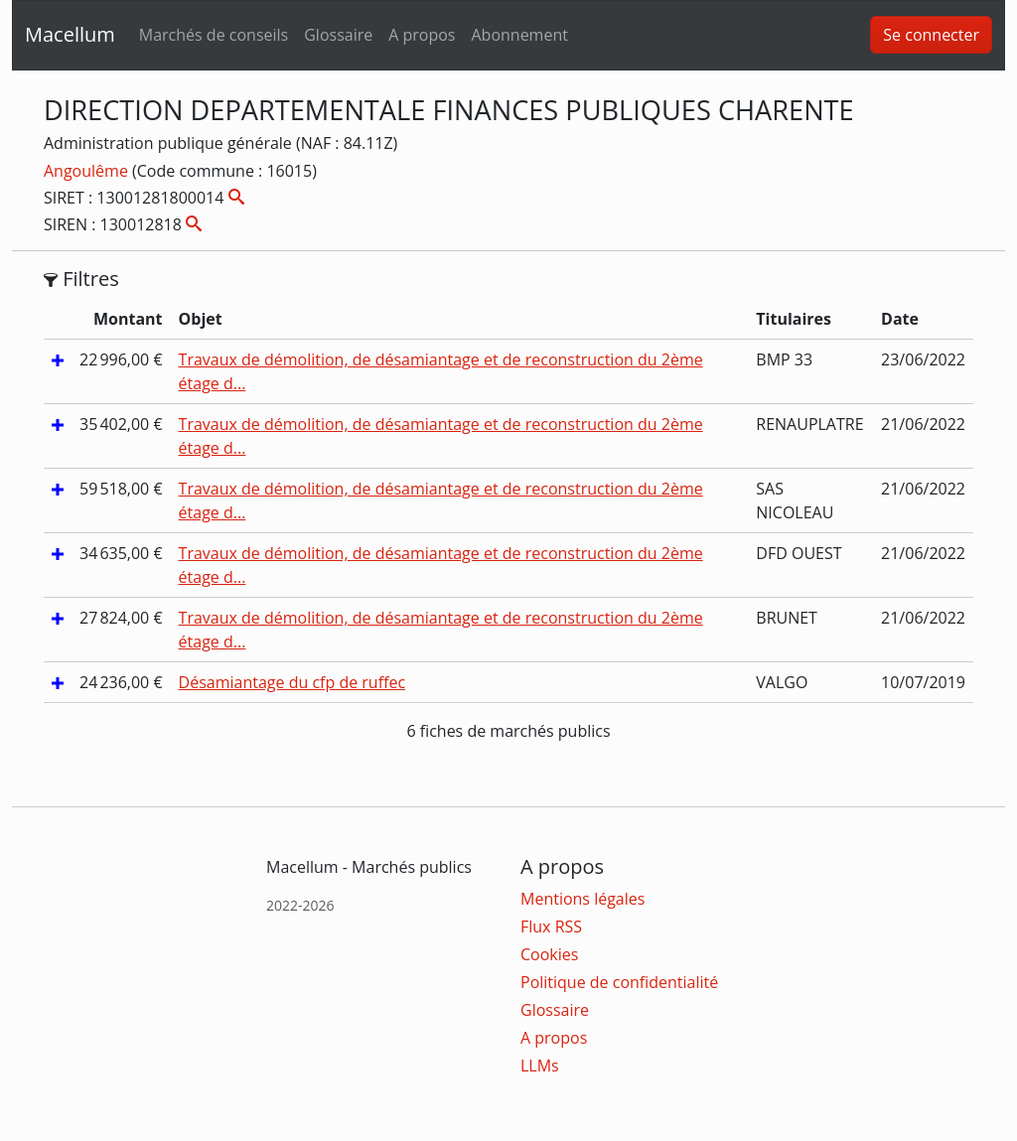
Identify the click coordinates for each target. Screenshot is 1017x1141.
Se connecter (931, 35)
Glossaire (338, 35)
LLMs (539, 1065)
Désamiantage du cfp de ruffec (292, 682)
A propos (421, 35)
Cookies (549, 954)
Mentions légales (582, 899)
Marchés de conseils (213, 35)
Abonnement (519, 35)
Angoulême (88, 171)
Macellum (70, 34)
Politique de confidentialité (619, 982)
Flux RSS (551, 926)
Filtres (81, 279)
